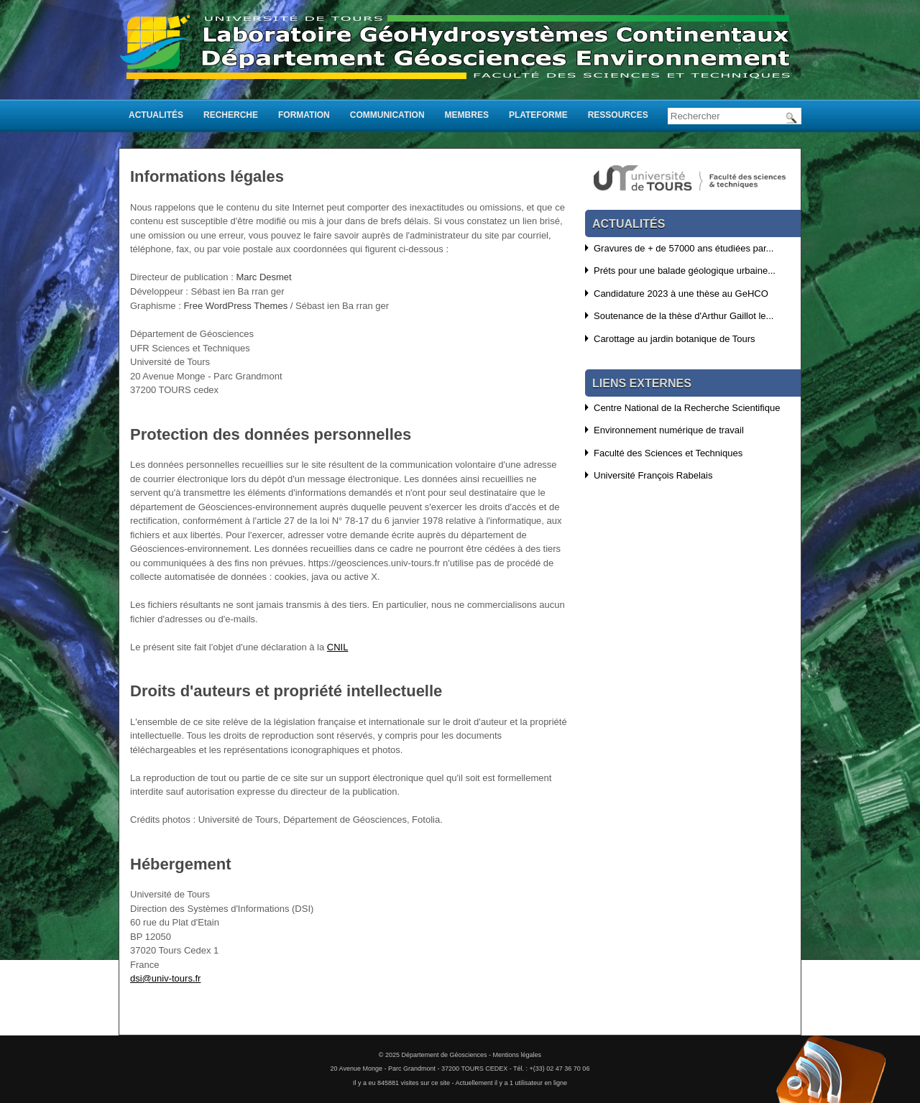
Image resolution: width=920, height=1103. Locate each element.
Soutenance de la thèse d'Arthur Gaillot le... (683, 315)
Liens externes (641, 383)
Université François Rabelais (653, 475)
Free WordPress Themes (235, 305)
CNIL (338, 647)
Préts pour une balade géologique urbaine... (685, 270)
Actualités (156, 115)
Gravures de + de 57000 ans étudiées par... (683, 248)
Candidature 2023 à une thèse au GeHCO (681, 293)
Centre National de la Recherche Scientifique (687, 407)
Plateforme (538, 115)
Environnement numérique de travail (669, 430)
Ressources (618, 115)
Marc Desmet (263, 277)
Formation (304, 115)
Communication (387, 115)
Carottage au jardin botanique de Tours (674, 338)
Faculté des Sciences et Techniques (668, 453)
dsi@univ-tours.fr (165, 978)
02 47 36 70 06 (567, 1068)
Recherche (230, 115)
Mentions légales (517, 1054)
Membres (467, 115)
